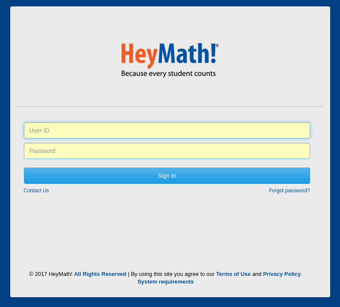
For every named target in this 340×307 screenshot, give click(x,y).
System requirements (165, 281)
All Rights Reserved (100, 274)
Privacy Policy (282, 274)
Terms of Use (233, 274)
